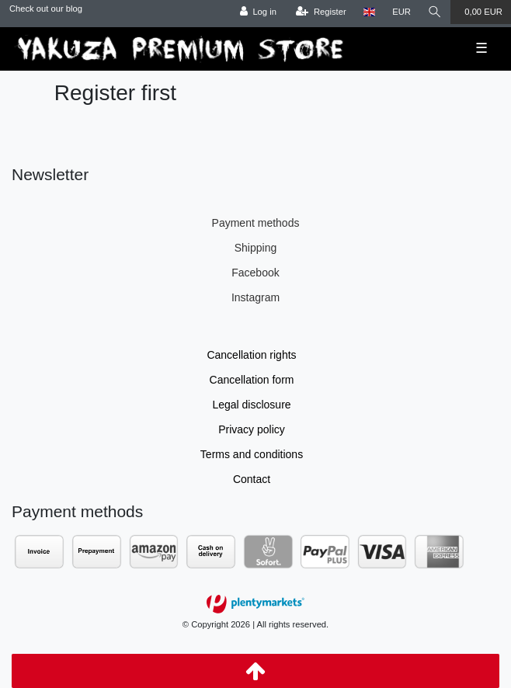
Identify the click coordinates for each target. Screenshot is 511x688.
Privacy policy (251, 429)
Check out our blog (45, 8)
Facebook (255, 272)
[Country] (369, 12)
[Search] (434, 12)
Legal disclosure (251, 404)
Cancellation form (252, 380)
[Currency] (401, 12)
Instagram (255, 297)
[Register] (321, 12)
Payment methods (256, 223)
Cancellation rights (251, 355)
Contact (251, 479)
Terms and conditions (251, 454)
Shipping (256, 247)
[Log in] (258, 12)
